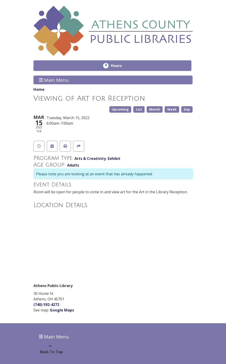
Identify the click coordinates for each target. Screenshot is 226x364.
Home (39, 89)
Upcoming (120, 109)
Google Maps (62, 310)
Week (172, 109)
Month (154, 109)
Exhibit (114, 158)
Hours (119, 65)
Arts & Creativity (90, 158)
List (139, 109)
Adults (73, 165)
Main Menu (54, 80)
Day (187, 109)
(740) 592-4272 (46, 304)
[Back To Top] (50, 349)
